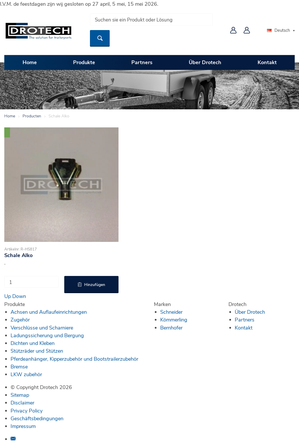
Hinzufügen (94, 284)
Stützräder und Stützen (37, 350)
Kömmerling (173, 319)
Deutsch (278, 30)
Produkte (84, 62)
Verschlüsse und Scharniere (42, 327)
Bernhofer (171, 327)
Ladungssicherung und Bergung (47, 335)
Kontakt (267, 62)
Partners (141, 62)
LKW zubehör (26, 374)
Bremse (19, 366)
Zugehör (20, 319)
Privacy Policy (27, 410)
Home (30, 62)
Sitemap (20, 394)
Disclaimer (22, 402)
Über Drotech (205, 62)
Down (19, 296)
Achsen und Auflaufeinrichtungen (49, 311)
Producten (32, 116)
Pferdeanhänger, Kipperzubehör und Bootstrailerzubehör (74, 358)
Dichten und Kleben (33, 343)
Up (7, 296)
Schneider (171, 311)
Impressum (23, 426)
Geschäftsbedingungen (37, 418)
